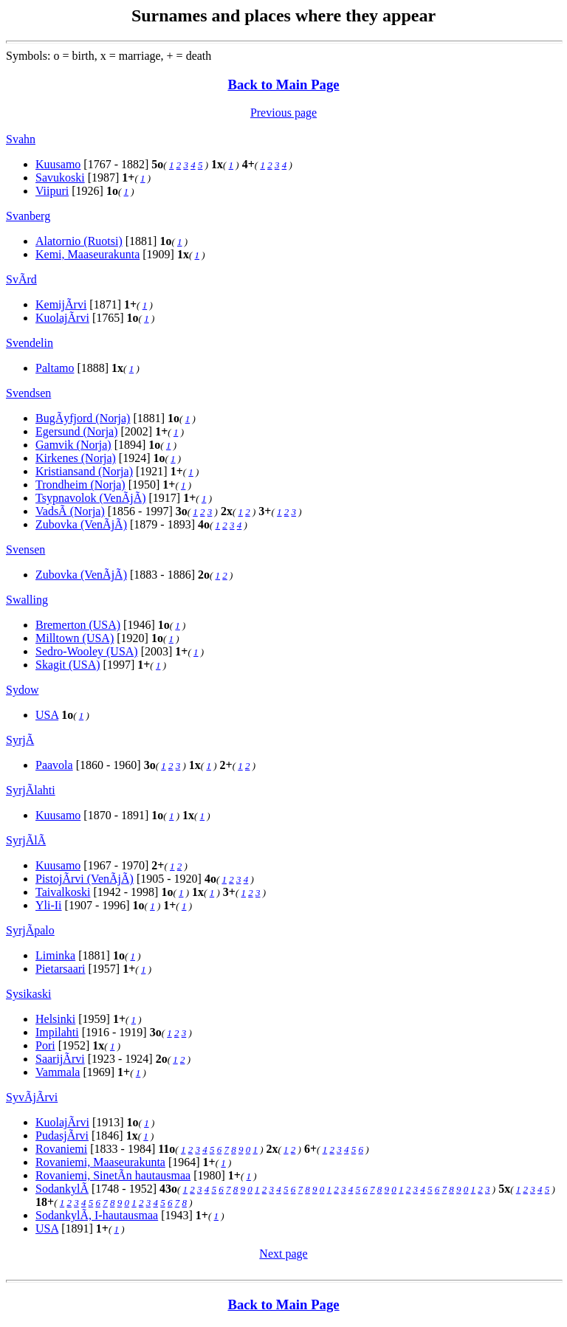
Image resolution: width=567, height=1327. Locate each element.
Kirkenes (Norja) (75, 458)
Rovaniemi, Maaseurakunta (100, 1162)
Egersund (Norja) (76, 431)
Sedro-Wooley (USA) (86, 651)
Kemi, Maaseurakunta (87, 254)
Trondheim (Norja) (80, 484)
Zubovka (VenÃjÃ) (81, 524)
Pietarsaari (60, 968)
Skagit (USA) (67, 664)
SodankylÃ (62, 1188)
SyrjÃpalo (30, 930)
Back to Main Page (283, 84)
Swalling (27, 599)
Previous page (283, 112)
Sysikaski (28, 994)
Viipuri (52, 191)
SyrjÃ (20, 740)
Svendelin (29, 343)
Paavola (54, 765)
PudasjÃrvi (62, 1135)
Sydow (22, 689)
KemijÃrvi (60, 304)
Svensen (25, 549)
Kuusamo (57, 164)
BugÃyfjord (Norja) (82, 418)
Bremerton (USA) (77, 624)
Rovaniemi (61, 1148)
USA (46, 715)
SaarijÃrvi (60, 1058)
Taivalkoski (62, 892)
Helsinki (55, 1019)
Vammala (57, 1072)
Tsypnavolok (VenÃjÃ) (90, 498)
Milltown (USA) (74, 638)
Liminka (55, 955)
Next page (283, 1253)
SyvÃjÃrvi (32, 1097)
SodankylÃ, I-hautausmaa (96, 1215)
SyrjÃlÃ (26, 840)
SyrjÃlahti (30, 790)
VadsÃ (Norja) (70, 511)
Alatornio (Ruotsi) (79, 241)
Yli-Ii (48, 905)
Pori (45, 1045)
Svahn (20, 139)
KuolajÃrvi (62, 317)
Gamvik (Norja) (73, 444)
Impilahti (57, 1032)
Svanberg (28, 216)
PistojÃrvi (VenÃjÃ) (84, 878)
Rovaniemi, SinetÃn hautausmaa (112, 1175)
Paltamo (54, 368)
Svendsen (28, 393)
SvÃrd (21, 279)
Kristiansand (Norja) (84, 471)
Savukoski (60, 177)
